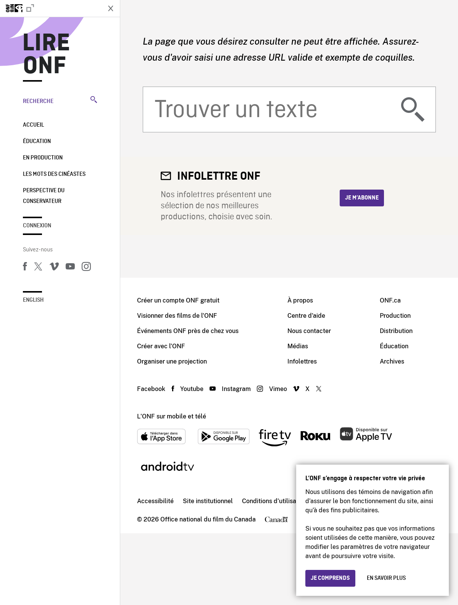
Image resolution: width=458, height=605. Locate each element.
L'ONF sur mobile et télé (171, 416)
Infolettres (302, 361)
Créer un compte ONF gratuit (178, 300)
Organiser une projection (172, 361)
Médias (297, 346)
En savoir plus (386, 578)
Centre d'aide (306, 315)
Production (395, 315)
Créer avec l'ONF (161, 346)
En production (43, 158)
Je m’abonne (362, 198)
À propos (300, 300)
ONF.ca (390, 300)
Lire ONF (46, 55)
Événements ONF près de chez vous (188, 331)
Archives (392, 361)
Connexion (37, 226)
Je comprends (330, 578)
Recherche (60, 100)
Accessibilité (155, 501)
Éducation (37, 141)
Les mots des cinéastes (54, 174)
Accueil (33, 125)
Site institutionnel (208, 501)
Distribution (396, 331)
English (33, 300)
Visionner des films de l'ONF (177, 315)
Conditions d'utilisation (274, 501)
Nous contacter (309, 331)
